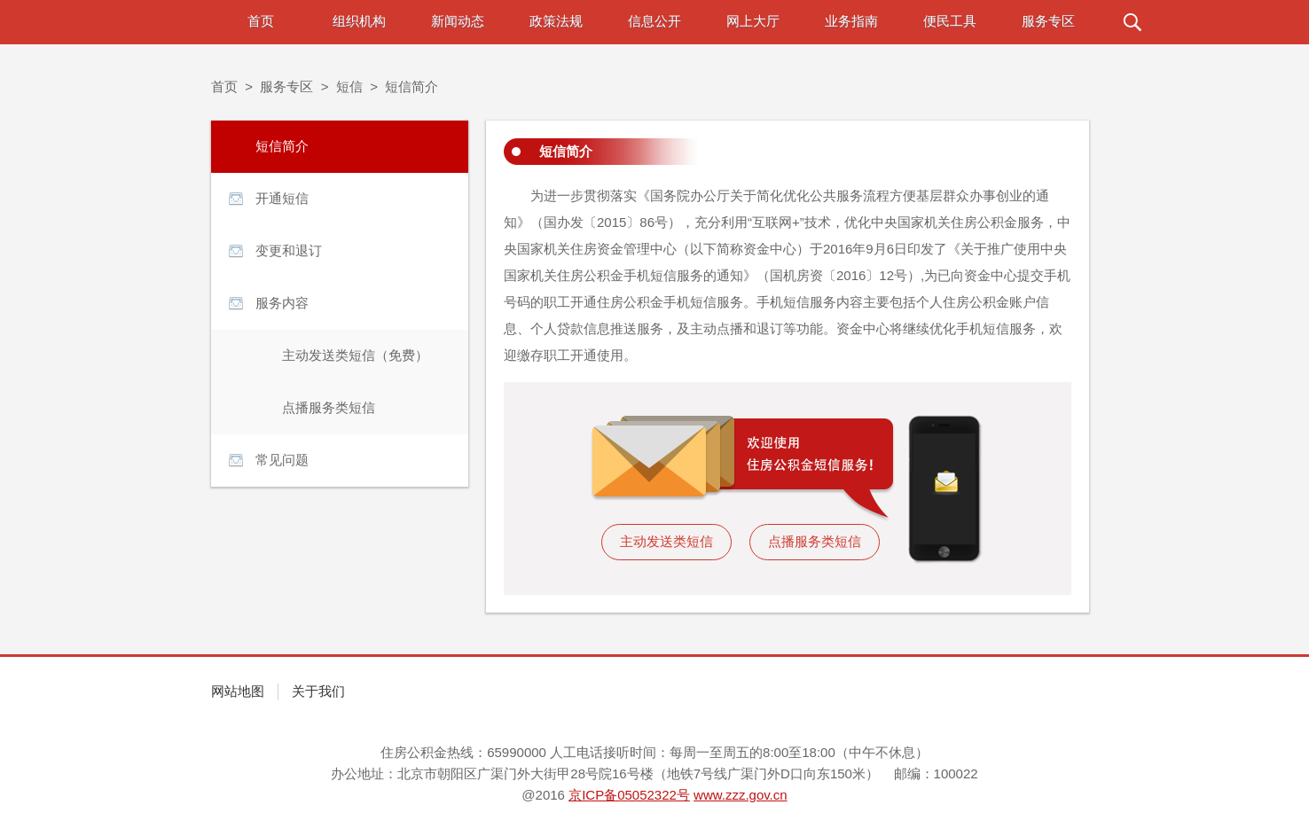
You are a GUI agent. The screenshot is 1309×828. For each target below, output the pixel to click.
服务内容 (282, 302)
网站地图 (237, 691)
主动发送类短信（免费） (355, 355)
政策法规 (556, 20)
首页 (260, 20)
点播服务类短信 (328, 407)
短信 (349, 86)
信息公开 (654, 20)
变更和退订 (288, 250)
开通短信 (282, 198)
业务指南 (851, 20)
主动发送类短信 (666, 541)
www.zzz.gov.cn (741, 794)
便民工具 (949, 20)
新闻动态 (457, 20)
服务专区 (1048, 20)
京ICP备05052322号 (629, 794)
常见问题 (282, 459)
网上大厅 (753, 20)
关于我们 (318, 691)
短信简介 (411, 86)
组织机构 (359, 20)
